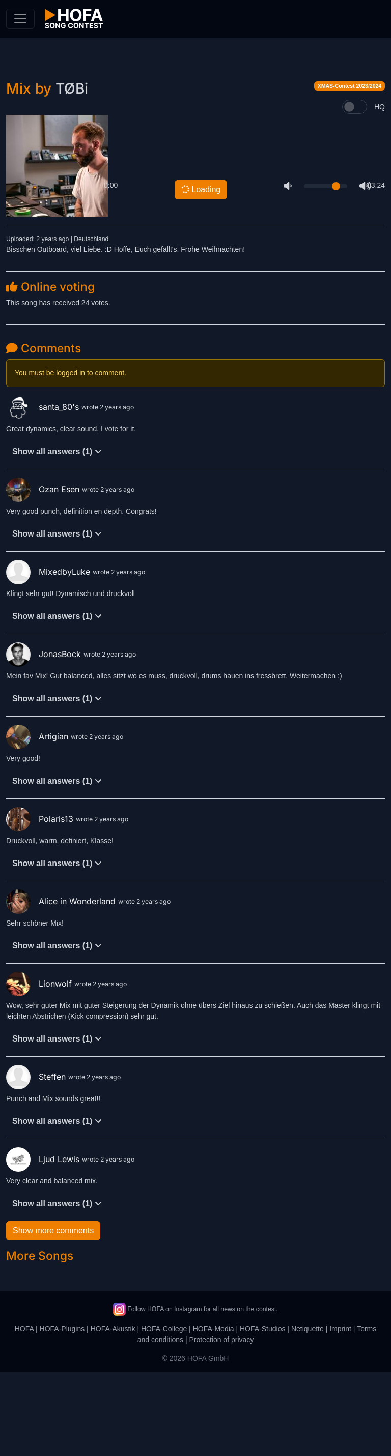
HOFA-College (164, 1413)
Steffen (37, 1160)
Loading (200, 273)
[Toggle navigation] (20, 19)
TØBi (71, 172)
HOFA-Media (213, 1413)
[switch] (354, 191)
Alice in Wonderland (62, 985)
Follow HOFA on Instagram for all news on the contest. (195, 1392)
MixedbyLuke (49, 655)
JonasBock (44, 738)
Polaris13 (41, 903)
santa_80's (43, 491)
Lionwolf (40, 1067)
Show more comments (53, 1314)
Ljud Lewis (44, 1243)
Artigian (38, 820)
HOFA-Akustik (113, 1413)
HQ (379, 191)
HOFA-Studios (262, 1413)
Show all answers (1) (57, 535)
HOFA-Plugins (62, 1413)
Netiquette (307, 1413)
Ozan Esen (44, 573)
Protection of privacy (221, 1423)
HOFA (24, 1413)
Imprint (340, 1413)
